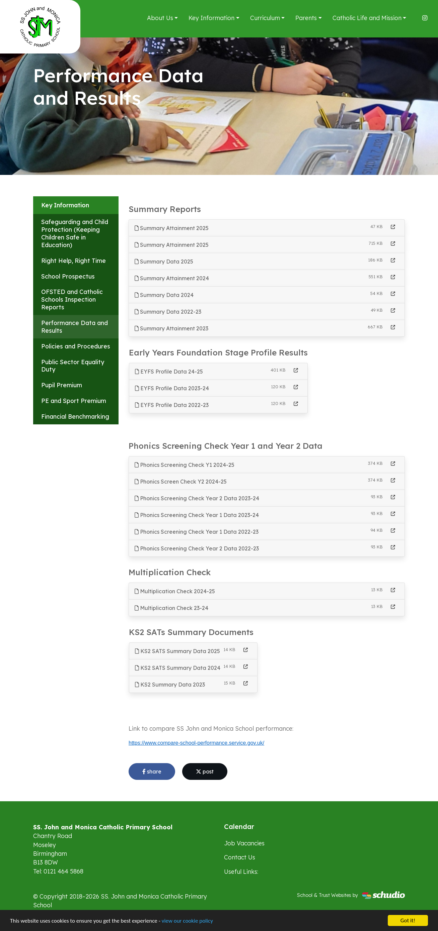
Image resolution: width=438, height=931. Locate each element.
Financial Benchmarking (75, 416)
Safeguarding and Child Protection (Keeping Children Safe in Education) (74, 233)
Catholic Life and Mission (367, 17)
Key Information (211, 17)
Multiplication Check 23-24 (171, 608)
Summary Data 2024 (164, 295)
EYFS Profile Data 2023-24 (172, 388)
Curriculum (265, 17)
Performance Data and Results (74, 326)
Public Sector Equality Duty (72, 365)
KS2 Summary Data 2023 (170, 684)
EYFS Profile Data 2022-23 (172, 405)
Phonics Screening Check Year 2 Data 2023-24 (197, 498)
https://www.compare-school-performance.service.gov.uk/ (196, 743)
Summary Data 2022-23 (168, 311)
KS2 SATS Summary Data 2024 (177, 667)
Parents (306, 17)
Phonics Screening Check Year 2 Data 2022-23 (197, 548)
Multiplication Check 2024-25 (175, 591)
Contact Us (239, 857)
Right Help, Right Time (73, 260)
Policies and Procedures (75, 346)
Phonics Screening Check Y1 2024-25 (184, 464)
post (205, 771)
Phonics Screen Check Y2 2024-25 (181, 481)
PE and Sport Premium (73, 400)
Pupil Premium (61, 385)
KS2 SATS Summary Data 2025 (177, 651)
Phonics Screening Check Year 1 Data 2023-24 (197, 515)
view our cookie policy (187, 920)
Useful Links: (241, 871)
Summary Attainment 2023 (171, 328)
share (151, 771)
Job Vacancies (244, 843)
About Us (160, 17)
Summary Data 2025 (164, 261)
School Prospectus (68, 276)
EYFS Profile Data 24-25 (169, 371)
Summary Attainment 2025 (172, 228)
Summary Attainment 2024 (172, 278)
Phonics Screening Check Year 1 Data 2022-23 (197, 531)
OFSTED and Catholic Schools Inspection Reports (72, 299)
